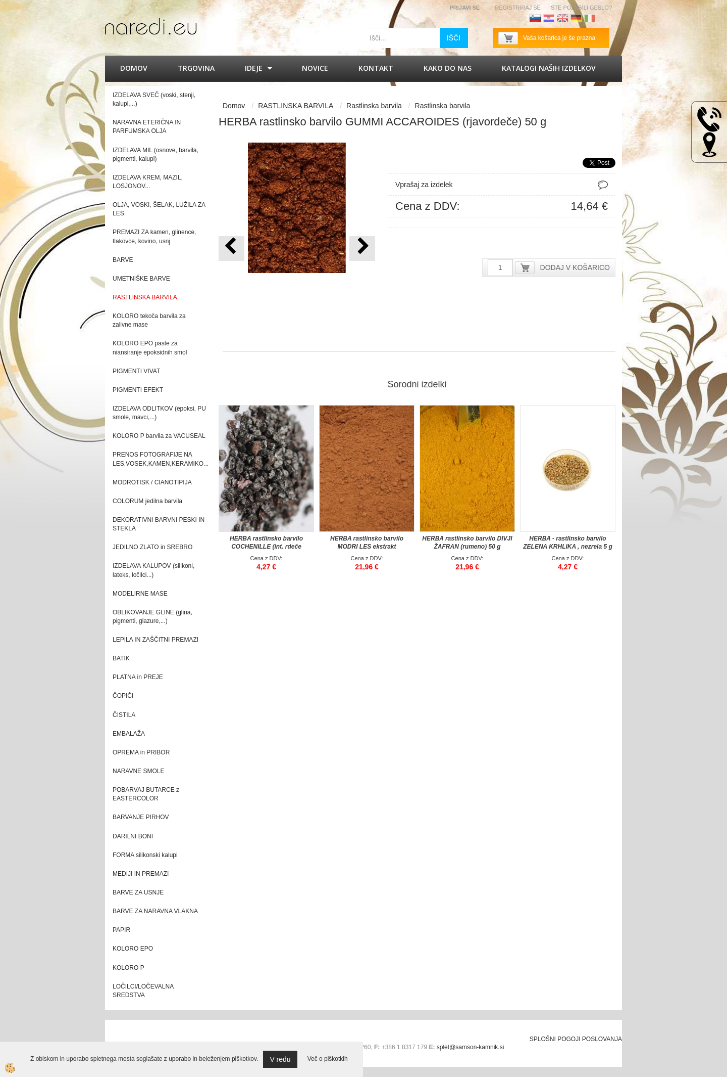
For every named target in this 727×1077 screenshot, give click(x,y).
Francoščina (603, 18)
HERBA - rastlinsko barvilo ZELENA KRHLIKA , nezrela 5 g (567, 542)
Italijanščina (589, 18)
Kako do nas (448, 68)
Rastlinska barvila (374, 106)
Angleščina (562, 18)
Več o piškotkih (327, 1058)
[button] (362, 248)
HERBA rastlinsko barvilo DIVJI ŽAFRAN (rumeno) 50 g (467, 542)
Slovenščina (535, 18)
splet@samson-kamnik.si (470, 1047)
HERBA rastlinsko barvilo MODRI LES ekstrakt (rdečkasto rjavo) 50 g (366, 546)
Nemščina (576, 18)
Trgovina (196, 68)
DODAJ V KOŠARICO (575, 267)
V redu (280, 1059)
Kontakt (375, 68)
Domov (133, 68)
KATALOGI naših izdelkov (549, 68)
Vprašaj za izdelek (424, 185)
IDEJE (254, 68)
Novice (315, 68)
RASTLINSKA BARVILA (295, 106)
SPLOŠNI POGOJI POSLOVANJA (576, 1039)
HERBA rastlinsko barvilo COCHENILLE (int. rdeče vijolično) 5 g (266, 546)
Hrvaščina (548, 18)
